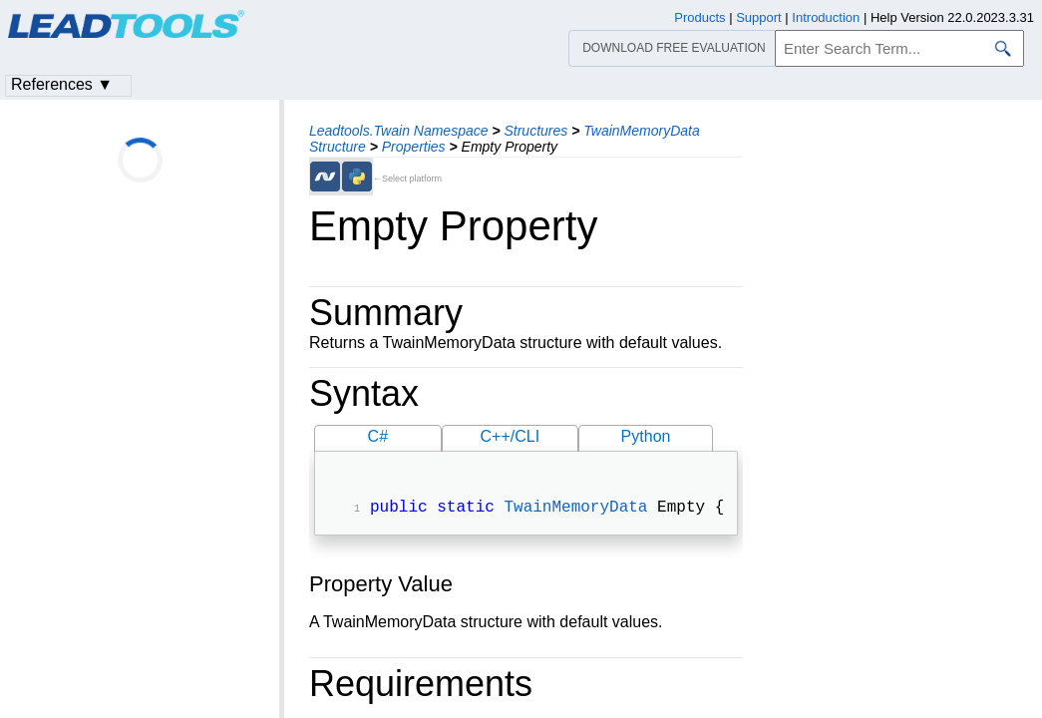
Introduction (826, 17)
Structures (535, 131)
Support (759, 17)
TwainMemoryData (575, 510)
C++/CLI (510, 436)
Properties (414, 147)
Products (699, 17)
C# (378, 436)
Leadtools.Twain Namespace (399, 131)
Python (646, 436)
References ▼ (62, 84)
